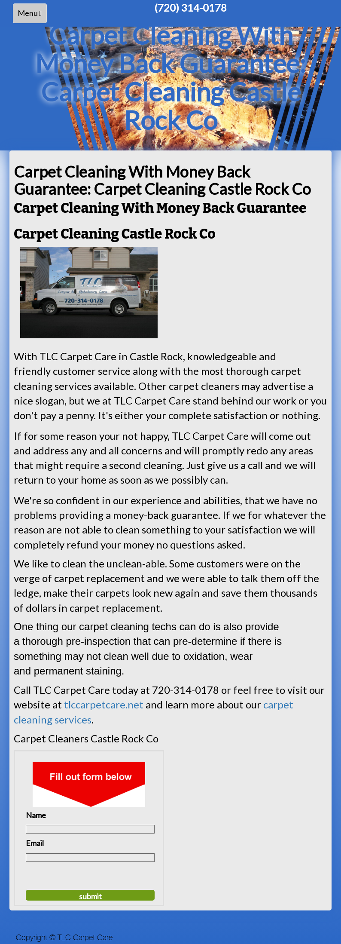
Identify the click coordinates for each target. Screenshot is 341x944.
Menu (32, 15)
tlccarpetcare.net (103, 704)
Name (36, 815)
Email (35, 843)
